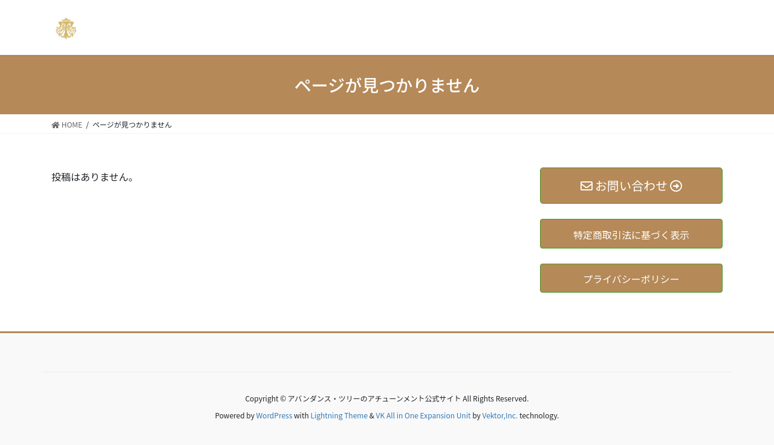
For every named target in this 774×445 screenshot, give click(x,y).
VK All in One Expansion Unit (423, 415)
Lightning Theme (339, 415)
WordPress (274, 415)
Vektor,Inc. (500, 415)
